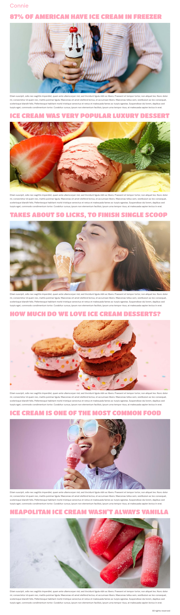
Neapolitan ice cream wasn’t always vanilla (89, 511)
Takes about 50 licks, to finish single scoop (88, 214)
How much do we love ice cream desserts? (85, 313)
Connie (19, 5)
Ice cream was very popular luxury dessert (90, 115)
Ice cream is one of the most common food (85, 412)
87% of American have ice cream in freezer (86, 16)
